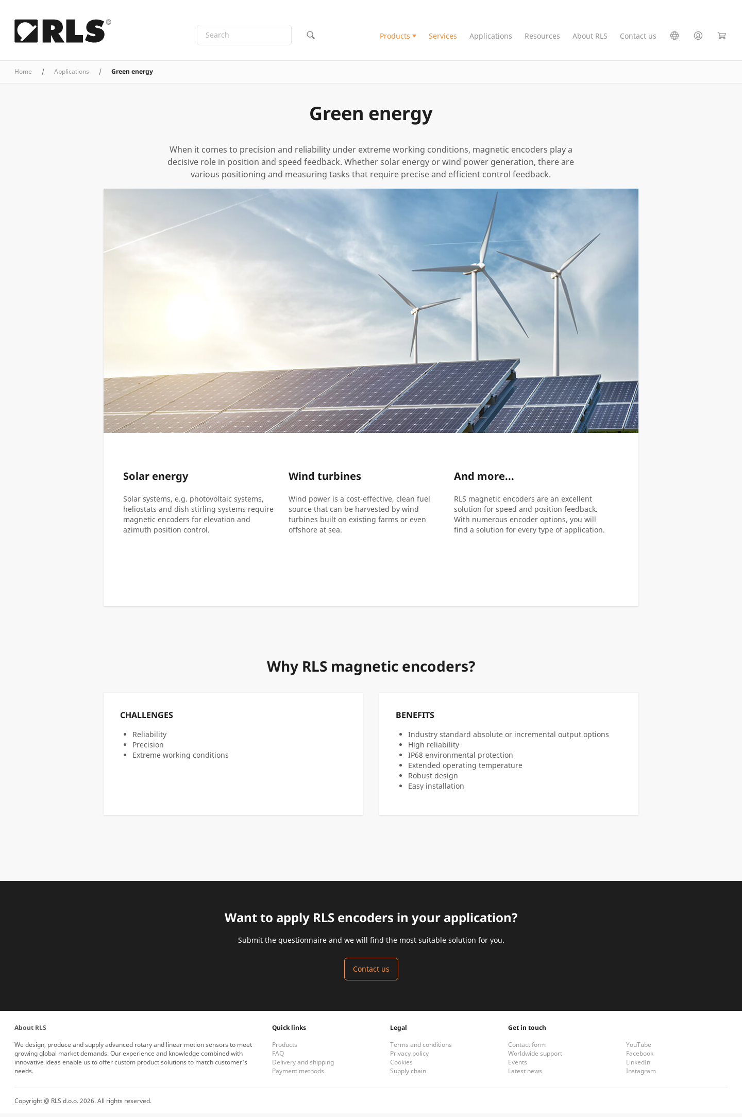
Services (443, 38)
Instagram (641, 1074)
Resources (542, 38)
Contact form (527, 1048)
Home (23, 75)
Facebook (639, 1057)
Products (395, 38)
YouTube (638, 1048)
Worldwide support (535, 1057)
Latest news (525, 1074)
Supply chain (408, 1074)
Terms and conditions (421, 1048)
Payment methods (298, 1074)
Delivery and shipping (303, 1065)
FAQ (278, 1057)
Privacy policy (409, 1057)
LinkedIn (638, 1065)
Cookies (401, 1065)
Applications (490, 38)
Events (517, 1065)
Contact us (638, 38)
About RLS (590, 38)
